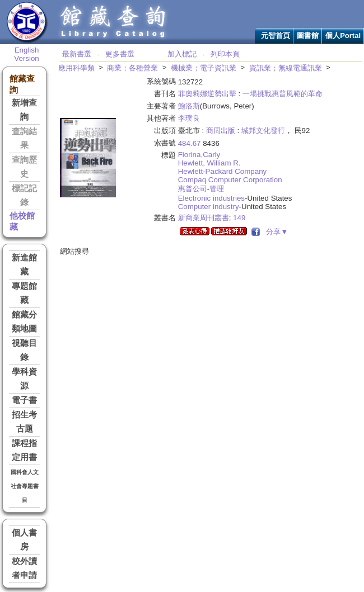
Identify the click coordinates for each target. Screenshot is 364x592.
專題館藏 (24, 293)
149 (239, 218)
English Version (26, 54)
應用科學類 (76, 68)
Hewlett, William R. (209, 163)
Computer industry (208, 206)
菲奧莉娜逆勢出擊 (207, 93)
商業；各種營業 (132, 68)
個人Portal (343, 35)
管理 (216, 188)
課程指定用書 (24, 450)
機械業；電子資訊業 (203, 68)
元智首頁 (275, 35)
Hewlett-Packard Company (222, 171)
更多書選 (119, 54)
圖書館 (308, 35)
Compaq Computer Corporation (230, 180)
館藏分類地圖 (24, 321)
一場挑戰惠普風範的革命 (282, 93)
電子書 (24, 400)
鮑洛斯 (189, 106)
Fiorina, (190, 154)
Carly (211, 154)
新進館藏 (24, 264)
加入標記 (182, 54)
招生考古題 (24, 421)
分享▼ (275, 232)
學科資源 (24, 378)
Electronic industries (211, 198)
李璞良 (189, 118)
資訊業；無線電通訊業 (285, 68)
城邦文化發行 (263, 130)
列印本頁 (225, 54)
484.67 (189, 143)
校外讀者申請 (24, 568)
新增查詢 (24, 109)
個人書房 (24, 539)
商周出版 (220, 130)
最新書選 (76, 54)
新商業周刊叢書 (203, 218)
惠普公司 (192, 188)
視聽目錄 (24, 350)
